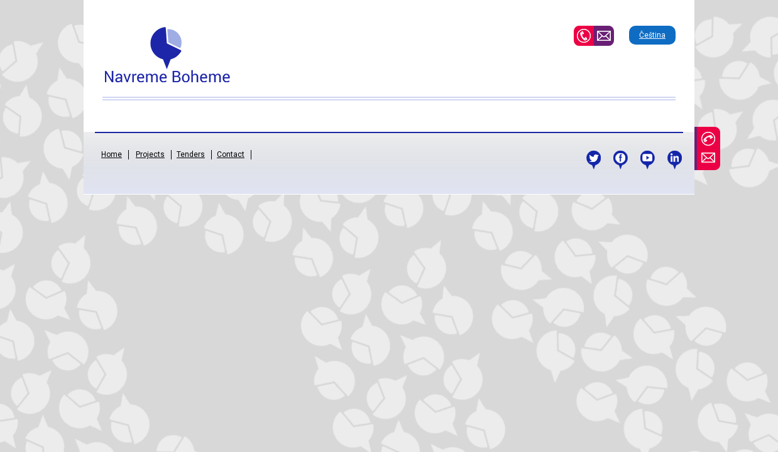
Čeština (652, 35)
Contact (230, 154)
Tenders (191, 154)
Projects (150, 154)
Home (111, 154)
